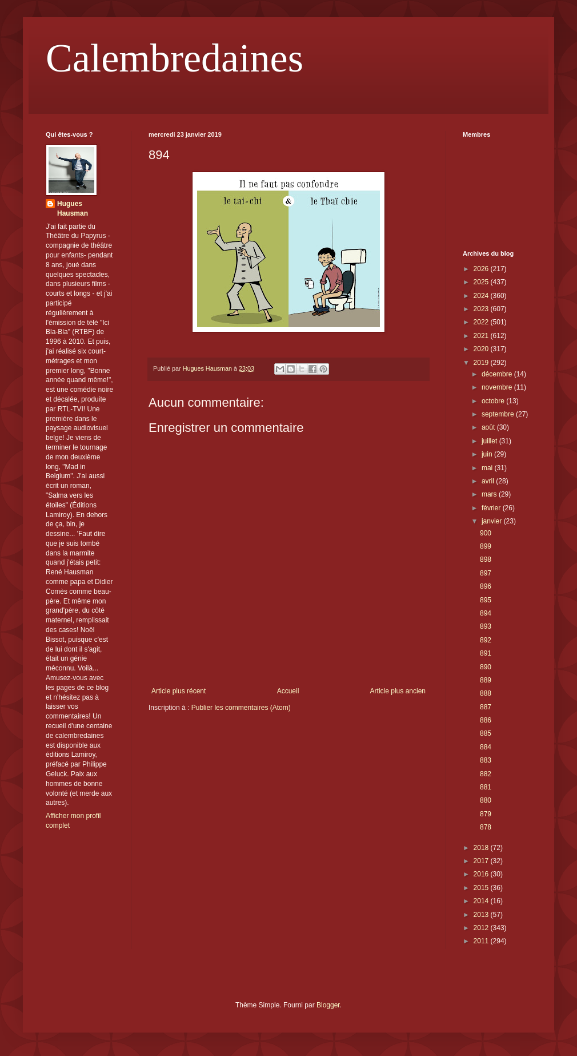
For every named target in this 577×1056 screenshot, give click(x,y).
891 (485, 653)
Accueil (288, 691)
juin (488, 454)
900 (485, 533)
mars (490, 494)
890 (485, 667)
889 (485, 680)
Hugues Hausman (72, 208)
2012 (482, 928)
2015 (482, 888)
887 (485, 707)
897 (485, 573)
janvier (493, 521)
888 (485, 693)
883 (485, 760)
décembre (498, 374)
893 (485, 626)
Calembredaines (174, 58)
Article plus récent (178, 691)
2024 (482, 296)
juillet (490, 441)
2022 (482, 322)
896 (485, 586)
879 (485, 814)
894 (485, 613)
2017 (482, 861)
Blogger (328, 1005)
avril (489, 481)
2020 (482, 349)
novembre (498, 387)
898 (485, 559)
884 (485, 747)
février (492, 508)
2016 (482, 874)
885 (485, 733)
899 (485, 546)
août (489, 427)
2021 (482, 336)
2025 (482, 282)
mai (488, 468)
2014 (482, 901)
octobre (494, 401)
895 (485, 600)
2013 (482, 915)
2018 (482, 848)
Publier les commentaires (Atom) (241, 708)
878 (485, 827)
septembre (499, 414)
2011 (482, 941)
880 (485, 800)
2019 (482, 363)
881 (485, 787)
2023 (482, 309)
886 (485, 720)
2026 (482, 269)
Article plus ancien (398, 691)
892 (485, 640)
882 (485, 774)
